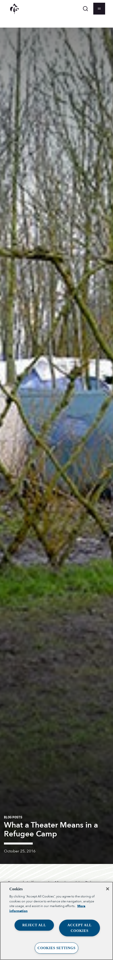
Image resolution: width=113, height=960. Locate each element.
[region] (56, 921)
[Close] (107, 888)
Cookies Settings (56, 948)
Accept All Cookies (79, 928)
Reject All (34, 925)
